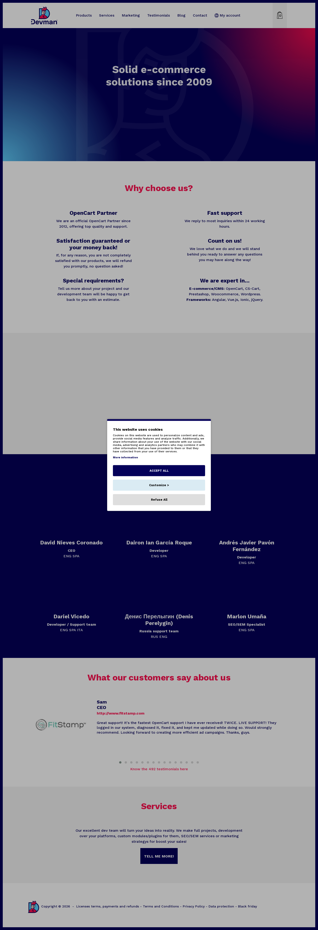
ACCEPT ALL (159, 470)
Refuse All (159, 499)
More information (125, 457)
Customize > (159, 485)
